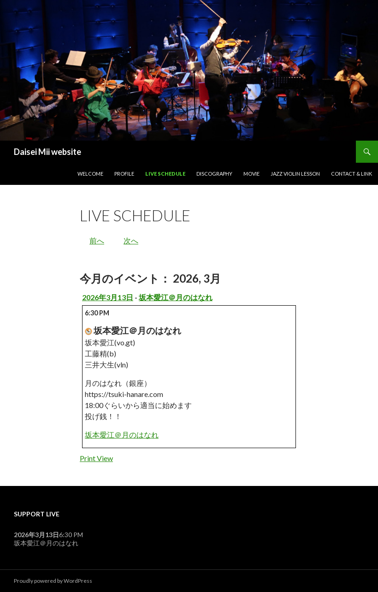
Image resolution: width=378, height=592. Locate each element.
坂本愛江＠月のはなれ (176, 297)
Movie (251, 174)
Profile (124, 174)
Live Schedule (165, 174)
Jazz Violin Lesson (295, 174)
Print (96, 458)
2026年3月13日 (107, 297)
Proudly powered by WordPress (53, 580)
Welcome (90, 174)
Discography (214, 174)
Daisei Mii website (47, 152)
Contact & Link (351, 174)
